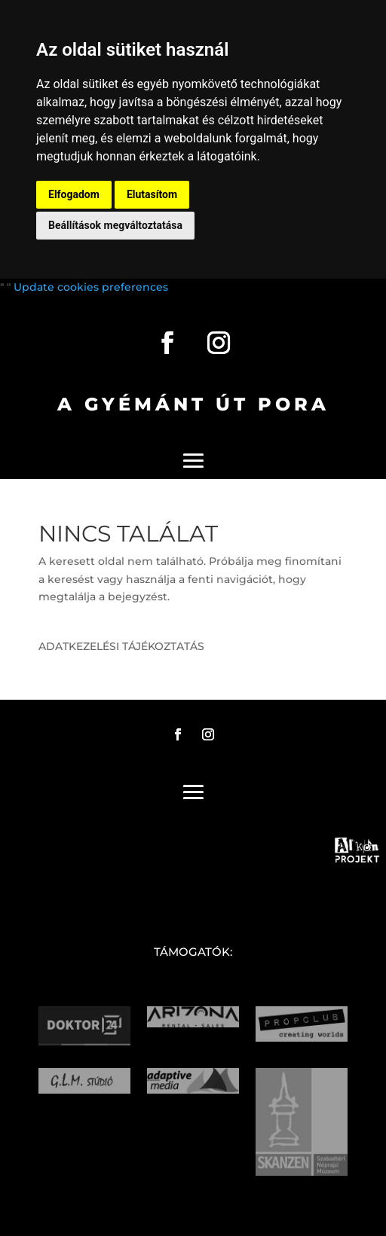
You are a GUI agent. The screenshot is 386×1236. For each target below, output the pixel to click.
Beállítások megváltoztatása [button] (115, 225)
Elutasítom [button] (152, 194)
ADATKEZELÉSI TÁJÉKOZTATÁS (121, 646)
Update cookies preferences (91, 287)
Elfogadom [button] (74, 194)
